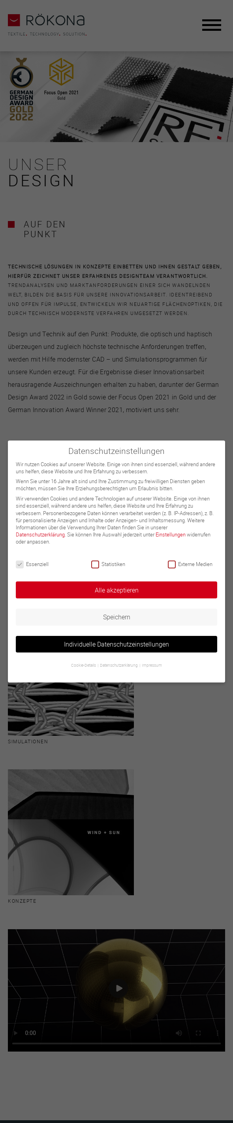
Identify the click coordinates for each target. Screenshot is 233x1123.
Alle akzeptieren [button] (117, 590)
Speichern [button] (116, 617)
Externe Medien (190, 564)
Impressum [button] (152, 665)
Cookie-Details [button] (84, 665)
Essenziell (32, 564)
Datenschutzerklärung (40, 534)
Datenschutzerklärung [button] (119, 665)
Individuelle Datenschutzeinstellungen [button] (116, 644)
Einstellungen (171, 534)
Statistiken (108, 564)
